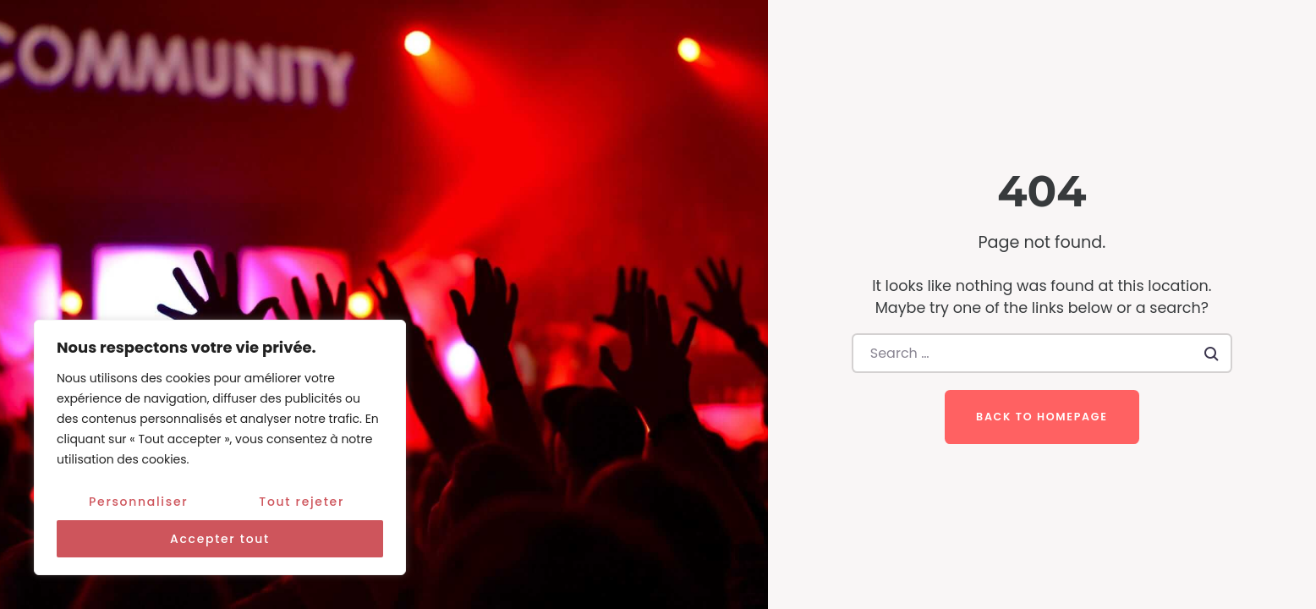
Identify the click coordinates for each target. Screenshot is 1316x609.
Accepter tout (220, 538)
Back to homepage (1041, 416)
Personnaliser (138, 501)
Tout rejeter (301, 501)
